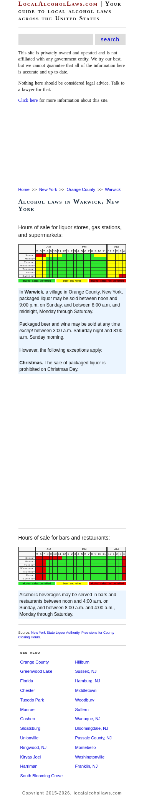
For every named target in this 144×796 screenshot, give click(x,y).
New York (48, 189)
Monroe (27, 709)
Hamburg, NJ (87, 681)
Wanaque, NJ (88, 718)
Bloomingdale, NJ (91, 728)
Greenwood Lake (36, 671)
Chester (27, 690)
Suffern (82, 709)
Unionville (29, 738)
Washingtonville (90, 757)
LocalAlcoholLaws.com (58, 3)
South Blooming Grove (41, 775)
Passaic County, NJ (93, 738)
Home (24, 189)
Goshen (27, 718)
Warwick (113, 189)
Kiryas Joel (30, 757)
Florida (26, 681)
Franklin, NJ (86, 766)
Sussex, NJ (86, 671)
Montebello (85, 747)
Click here (28, 100)
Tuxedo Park (32, 700)
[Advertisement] (72, 145)
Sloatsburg (30, 728)
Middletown (86, 690)
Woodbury (84, 700)
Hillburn (82, 662)
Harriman (29, 766)
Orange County (80, 189)
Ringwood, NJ (33, 747)
